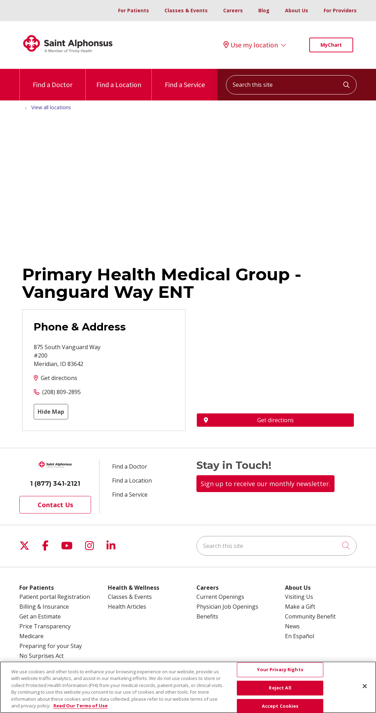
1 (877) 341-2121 (55, 484)
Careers (233, 10)
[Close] (364, 686)
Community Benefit (310, 616)
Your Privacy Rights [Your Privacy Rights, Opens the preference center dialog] (280, 670)
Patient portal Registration (54, 597)
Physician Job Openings (227, 606)
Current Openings (220, 597)
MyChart (331, 44)
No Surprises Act (41, 656)
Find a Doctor (52, 79)
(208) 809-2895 (61, 392)
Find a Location (118, 79)
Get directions (59, 378)
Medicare (31, 636)
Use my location (250, 45)
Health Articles (127, 606)
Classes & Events (186, 10)
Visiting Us (299, 597)
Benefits (207, 616)
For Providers (340, 10)
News (292, 626)
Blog (264, 10)
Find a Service (185, 79)
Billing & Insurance (44, 606)
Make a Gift (300, 606)
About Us (296, 10)
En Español (299, 636)
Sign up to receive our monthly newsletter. (265, 483)
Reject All (280, 688)
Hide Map (51, 412)
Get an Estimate (40, 616)
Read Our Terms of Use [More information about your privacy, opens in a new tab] (80, 705)
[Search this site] (291, 84)
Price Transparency (45, 626)
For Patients (133, 10)
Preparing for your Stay (50, 646)
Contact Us (55, 505)
